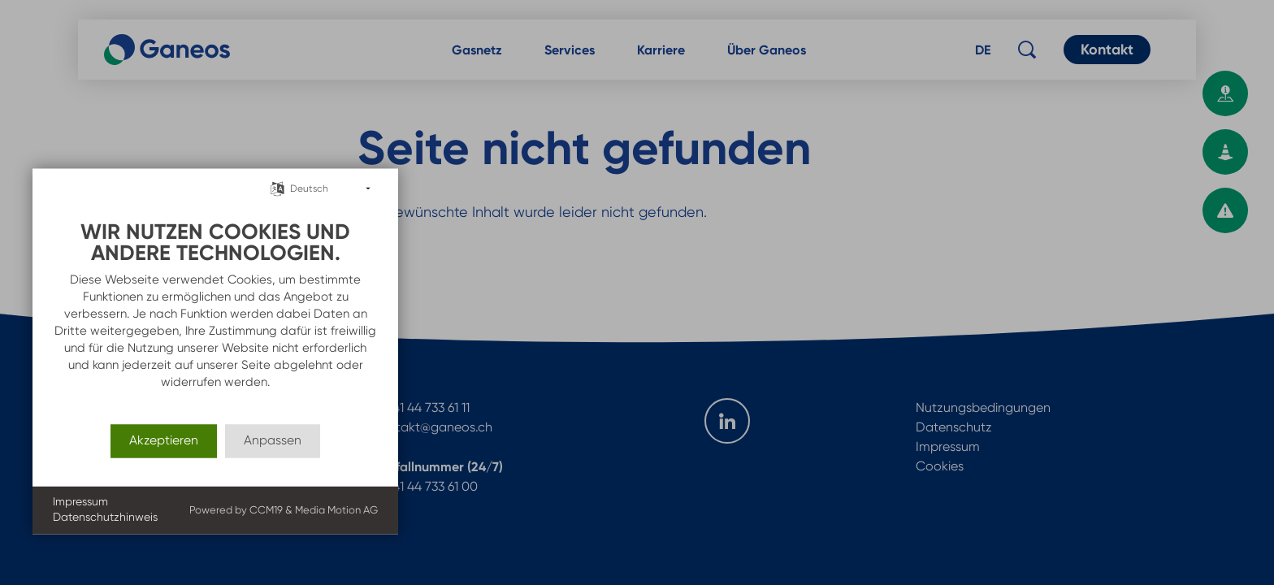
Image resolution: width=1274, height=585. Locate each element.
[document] (215, 306)
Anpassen (272, 440)
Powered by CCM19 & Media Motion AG (283, 510)
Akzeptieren (163, 440)
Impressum (80, 501)
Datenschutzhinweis (105, 517)
